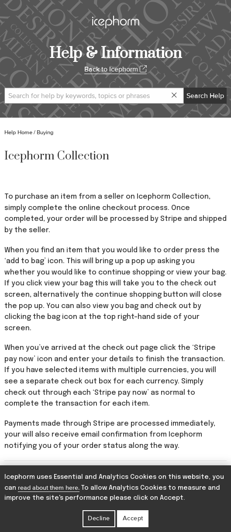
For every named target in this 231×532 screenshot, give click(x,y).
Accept (133, 518)
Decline (99, 518)
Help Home (18, 132)
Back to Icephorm (115, 69)
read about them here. (48, 487)
